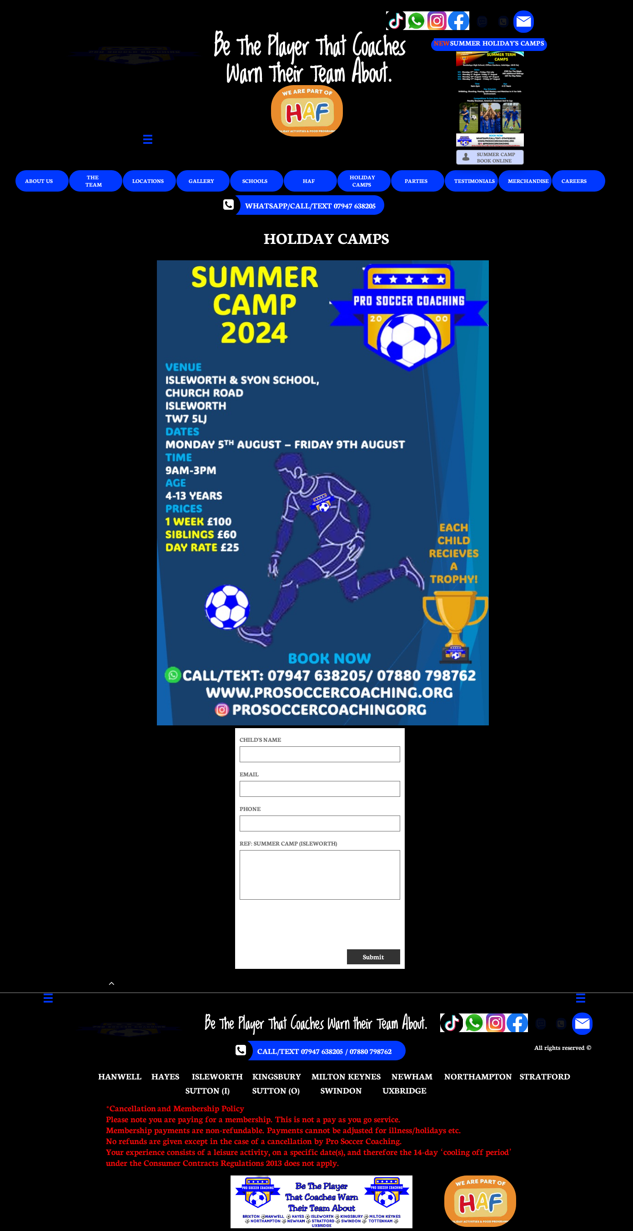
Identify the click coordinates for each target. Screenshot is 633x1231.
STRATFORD (545, 1076)
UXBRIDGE (404, 1090)
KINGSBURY (276, 1076)
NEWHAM (412, 1076)
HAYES (165, 1076)
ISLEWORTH (217, 1076)
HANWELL (119, 1076)
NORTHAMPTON (478, 1076)
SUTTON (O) (276, 1090)
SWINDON (341, 1090)
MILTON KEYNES (346, 1076)
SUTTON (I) (208, 1090)
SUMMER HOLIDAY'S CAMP (495, 42)
